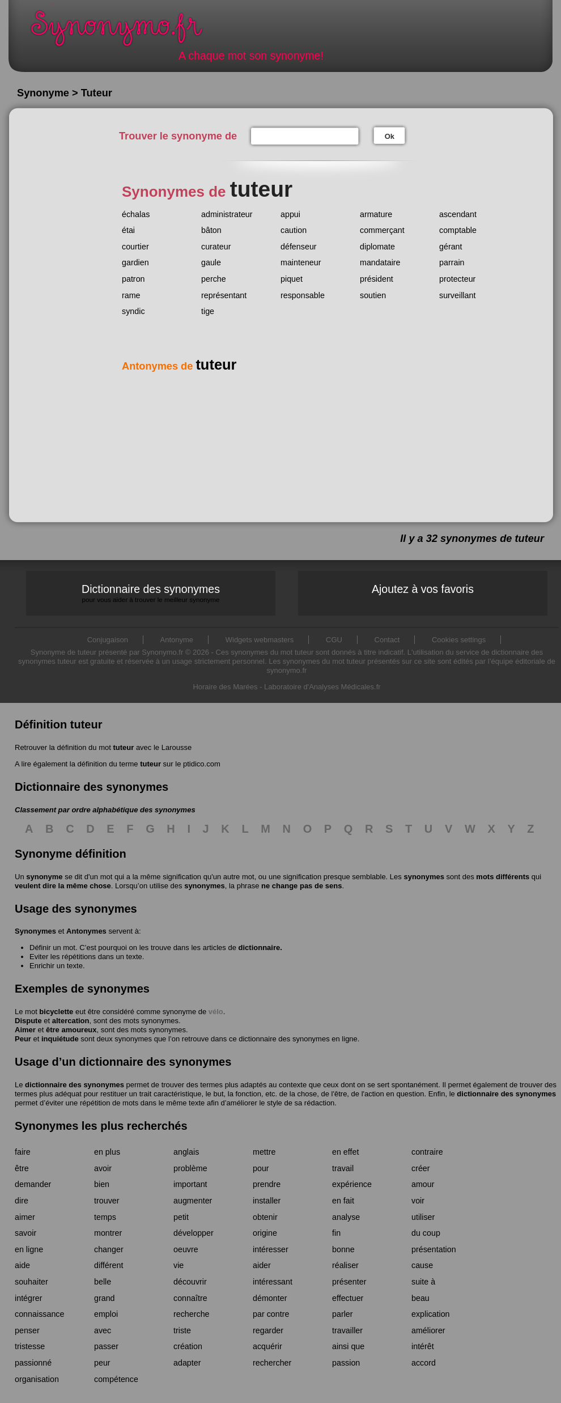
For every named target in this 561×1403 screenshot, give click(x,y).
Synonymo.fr (124, 31)
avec (102, 1330)
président (376, 278)
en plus (107, 1151)
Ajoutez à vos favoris (423, 589)
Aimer (25, 1029)
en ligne (29, 1249)
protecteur (457, 278)
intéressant (272, 1281)
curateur (216, 246)
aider (262, 1265)
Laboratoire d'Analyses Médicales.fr (322, 687)
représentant (223, 295)
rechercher (272, 1362)
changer (109, 1249)
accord (423, 1362)
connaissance (39, 1314)
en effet (345, 1151)
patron (133, 278)
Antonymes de (179, 366)
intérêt (422, 1346)
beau (420, 1298)
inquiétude (60, 1039)
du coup (425, 1232)
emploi (106, 1314)
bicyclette (56, 1011)
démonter (270, 1298)
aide (22, 1265)
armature (376, 214)
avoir (103, 1168)
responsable (302, 295)
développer (193, 1232)
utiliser (423, 1217)
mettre (264, 1151)
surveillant (457, 295)
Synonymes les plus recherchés (101, 1126)
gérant (450, 246)
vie (178, 1265)
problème (190, 1168)
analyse (346, 1217)
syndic (133, 311)
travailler (347, 1330)
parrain (452, 262)
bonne (343, 1249)
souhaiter (31, 1281)
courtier (135, 246)
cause (422, 1265)
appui (290, 214)
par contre (271, 1314)
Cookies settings (459, 639)
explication (430, 1314)
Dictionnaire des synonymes (150, 593)
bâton (211, 230)
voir (417, 1200)
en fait (343, 1200)
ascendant (458, 214)
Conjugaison (107, 639)
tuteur (123, 747)
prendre (266, 1184)
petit (181, 1217)
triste (182, 1330)
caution (293, 230)
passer (106, 1346)
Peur (23, 1039)
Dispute (28, 1020)
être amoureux (71, 1029)
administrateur (227, 214)
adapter (187, 1362)
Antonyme (177, 639)
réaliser (345, 1265)
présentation (433, 1249)
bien (101, 1184)
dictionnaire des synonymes (74, 1084)
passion (346, 1362)
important (190, 1184)
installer (266, 1200)
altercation (71, 1020)
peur (102, 1362)
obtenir (265, 1217)
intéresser (270, 1249)
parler (342, 1314)
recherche (191, 1314)
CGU (334, 639)
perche (213, 278)
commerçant (382, 230)
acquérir (267, 1346)
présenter (349, 1281)
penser (27, 1330)
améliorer (428, 1330)
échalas (136, 214)
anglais (186, 1151)
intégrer (28, 1298)
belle (102, 1281)
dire (21, 1200)
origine (265, 1232)
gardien (135, 262)
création (187, 1346)
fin (336, 1232)
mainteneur (300, 262)
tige (207, 311)
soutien (373, 295)
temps (105, 1217)
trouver (107, 1200)
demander (33, 1184)
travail (343, 1168)
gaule (211, 262)
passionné (33, 1362)
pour (261, 1168)
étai (128, 230)
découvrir (190, 1281)
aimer (25, 1217)
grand (104, 1298)
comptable (458, 230)
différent (108, 1265)
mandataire (380, 262)
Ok (389, 136)
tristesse (30, 1346)
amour (423, 1184)
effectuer (347, 1298)
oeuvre (185, 1249)
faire (23, 1151)
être (22, 1168)
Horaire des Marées (225, 687)
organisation (37, 1379)
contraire (427, 1151)
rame (131, 295)
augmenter (192, 1200)
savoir (25, 1232)
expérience (352, 1184)
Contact (387, 639)
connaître (190, 1298)
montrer (108, 1232)
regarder (268, 1330)
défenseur (298, 246)
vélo (216, 1011)
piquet (291, 278)
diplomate (377, 246)
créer (420, 1168)
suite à (423, 1281)
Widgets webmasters (260, 639)
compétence (116, 1379)
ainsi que (348, 1346)
